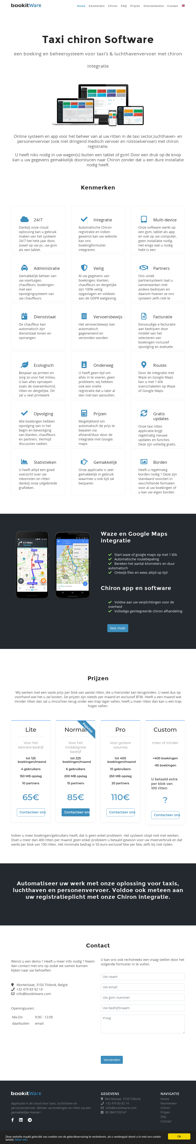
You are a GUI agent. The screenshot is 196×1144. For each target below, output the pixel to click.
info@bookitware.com (33, 993)
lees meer (118, 628)
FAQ (124, 5)
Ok (179, 1136)
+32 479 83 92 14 (29, 989)
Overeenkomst (154, 5)
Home (81, 5)
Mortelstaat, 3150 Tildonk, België (42, 985)
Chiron (112, 5)
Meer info (21, 1140)
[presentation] (129, 1044)
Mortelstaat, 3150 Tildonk (123, 1099)
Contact (172, 5)
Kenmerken (97, 5)
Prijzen (135, 5)
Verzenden (112, 1059)
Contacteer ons (32, 812)
